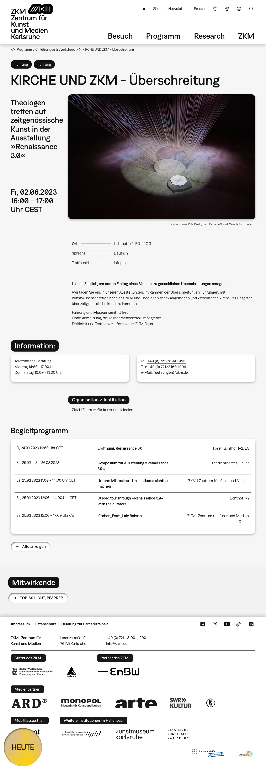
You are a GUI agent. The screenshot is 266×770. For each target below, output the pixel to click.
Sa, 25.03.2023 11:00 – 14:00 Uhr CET (46, 480)
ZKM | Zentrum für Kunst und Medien (219, 480)
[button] (161, 156)
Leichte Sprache (215, 9)
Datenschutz (45, 624)
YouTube (227, 624)
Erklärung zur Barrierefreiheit (84, 624)
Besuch (120, 35)
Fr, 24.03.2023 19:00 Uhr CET (39, 448)
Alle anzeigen (34, 546)
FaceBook (202, 624)
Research (209, 35)
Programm (163, 35)
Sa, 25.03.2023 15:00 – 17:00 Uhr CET (46, 515)
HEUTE (23, 747)
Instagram (215, 624)
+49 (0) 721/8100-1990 (166, 361)
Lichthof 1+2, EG (236, 448)
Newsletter (177, 8)
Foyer (217, 448)
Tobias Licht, (41, 598)
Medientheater (224, 463)
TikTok (239, 624)
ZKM (246, 35)
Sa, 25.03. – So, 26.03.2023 (37, 462)
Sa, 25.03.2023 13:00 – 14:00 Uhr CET (46, 498)
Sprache (239, 9)
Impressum (20, 624)
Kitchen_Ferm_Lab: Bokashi (120, 516)
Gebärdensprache (227, 9)
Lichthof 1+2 (240, 498)
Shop (157, 8)
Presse (199, 8)
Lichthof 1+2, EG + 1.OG (132, 243)
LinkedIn (251, 624)
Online (244, 463)
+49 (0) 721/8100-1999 (167, 367)
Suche (251, 9)
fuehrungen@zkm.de (171, 372)
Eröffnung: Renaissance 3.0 (119, 448)
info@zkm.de (116, 643)
